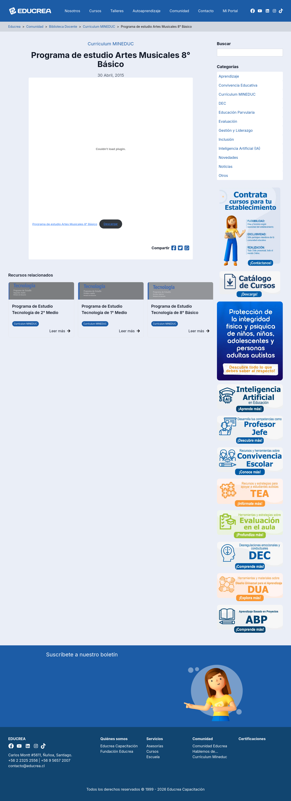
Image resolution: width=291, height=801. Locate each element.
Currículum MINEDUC (25, 323)
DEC (222, 103)
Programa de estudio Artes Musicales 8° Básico (64, 224)
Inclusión (226, 139)
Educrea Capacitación (119, 746)
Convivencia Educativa (238, 85)
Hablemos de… (205, 751)
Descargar (111, 224)
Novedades (228, 157)
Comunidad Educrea (210, 746)
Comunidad (179, 11)
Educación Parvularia (237, 112)
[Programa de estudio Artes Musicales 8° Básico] (110, 149)
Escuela (153, 757)
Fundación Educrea (116, 751)
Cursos (95, 11)
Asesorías (155, 746)
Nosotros (72, 11)
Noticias (226, 166)
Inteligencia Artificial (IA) (240, 148)
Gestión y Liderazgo (236, 130)
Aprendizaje (229, 76)
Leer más (59, 331)
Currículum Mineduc (210, 757)
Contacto (206, 11)
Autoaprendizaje (147, 11)
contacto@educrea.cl (26, 766)
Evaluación (228, 121)
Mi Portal (230, 11)
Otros (223, 175)
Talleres (117, 11)
